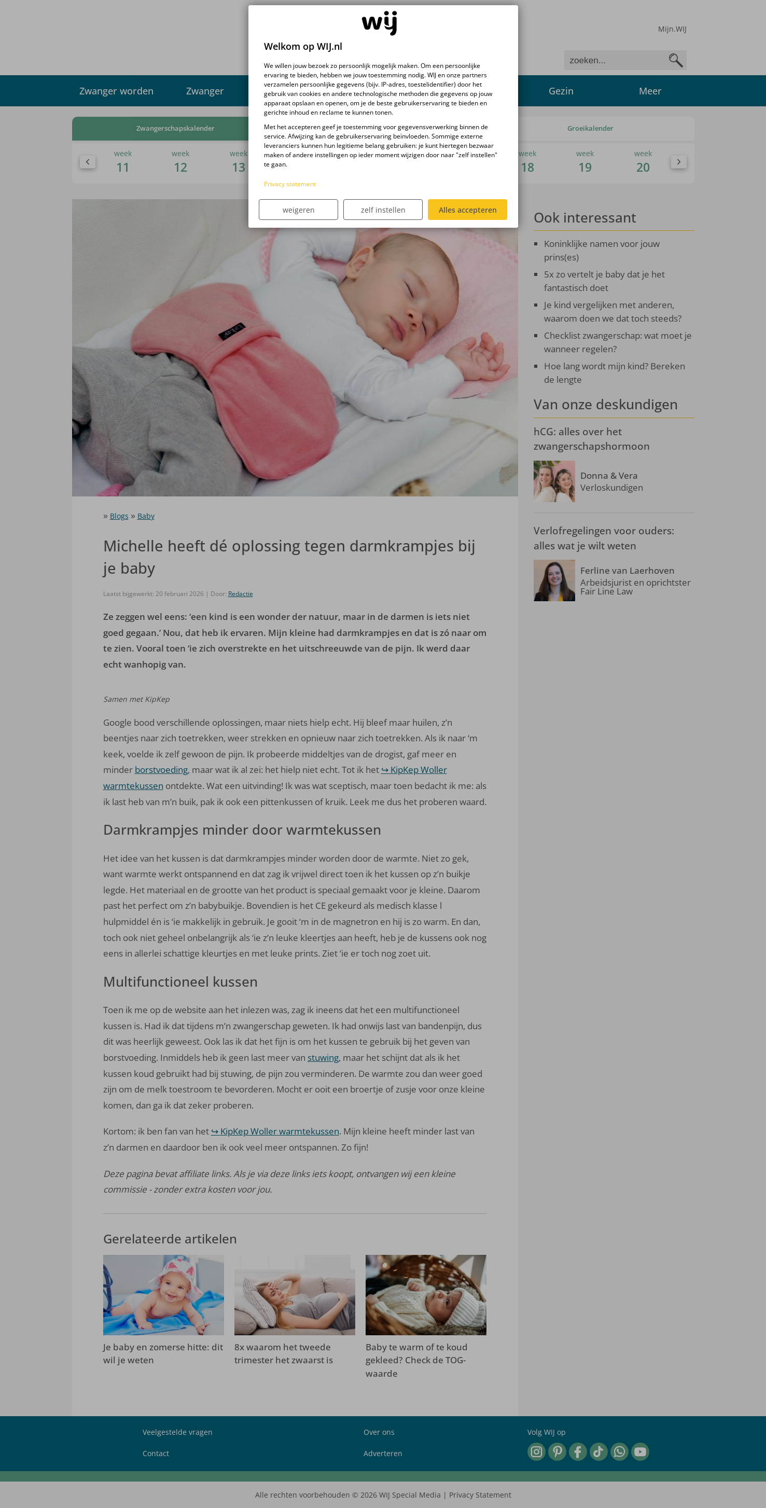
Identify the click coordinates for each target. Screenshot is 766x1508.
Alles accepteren (468, 210)
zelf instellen (383, 210)
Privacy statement (290, 183)
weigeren (299, 210)
